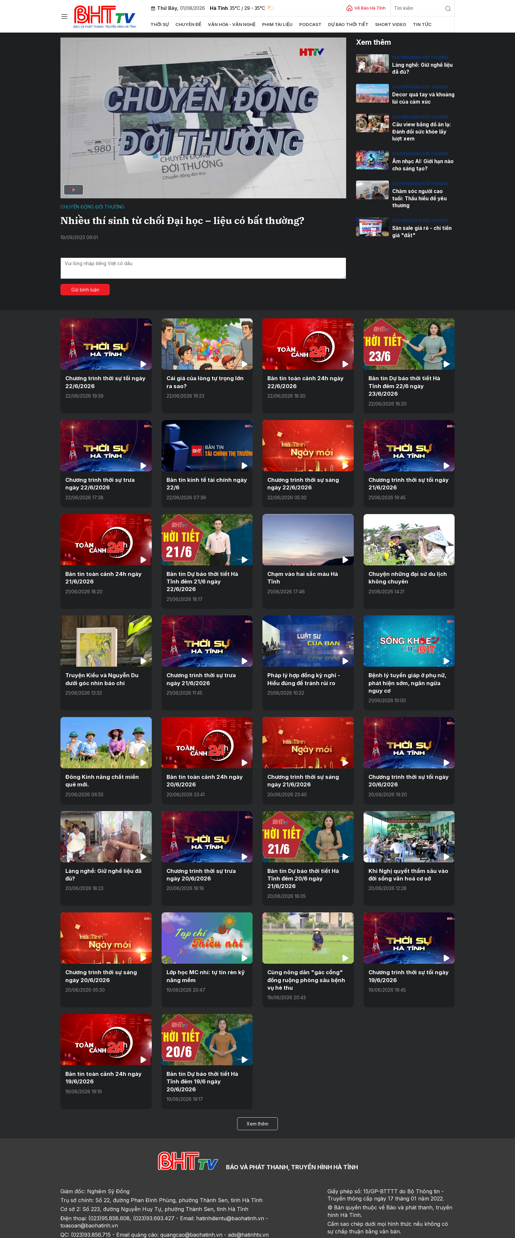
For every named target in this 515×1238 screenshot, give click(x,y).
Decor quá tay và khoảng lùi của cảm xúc (423, 98)
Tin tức (417, 24)
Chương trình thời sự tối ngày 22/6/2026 (103, 382)
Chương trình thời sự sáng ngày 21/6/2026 (301, 770)
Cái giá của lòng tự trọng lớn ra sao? (207, 382)
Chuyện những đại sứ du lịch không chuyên (405, 576)
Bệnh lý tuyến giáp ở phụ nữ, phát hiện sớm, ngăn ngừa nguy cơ (406, 673)
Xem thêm (257, 1095)
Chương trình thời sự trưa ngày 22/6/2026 (105, 483)
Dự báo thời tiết (345, 24)
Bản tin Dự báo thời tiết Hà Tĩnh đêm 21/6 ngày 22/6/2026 (207, 576)
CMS (399, 1230)
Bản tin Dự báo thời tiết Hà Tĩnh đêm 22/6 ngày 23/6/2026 (403, 385)
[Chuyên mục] (64, 16)
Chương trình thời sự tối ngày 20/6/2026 (407, 770)
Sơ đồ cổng (143, 1230)
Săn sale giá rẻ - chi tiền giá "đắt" (421, 223)
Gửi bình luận (85, 289)
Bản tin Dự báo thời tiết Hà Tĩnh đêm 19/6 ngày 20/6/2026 (207, 1058)
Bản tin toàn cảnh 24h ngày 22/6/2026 (303, 382)
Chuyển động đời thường (92, 207)
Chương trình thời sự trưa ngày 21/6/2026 (207, 669)
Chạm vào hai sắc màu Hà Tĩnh (307, 572)
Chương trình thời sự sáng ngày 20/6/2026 (99, 957)
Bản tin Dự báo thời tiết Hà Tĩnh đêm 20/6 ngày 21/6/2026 (307, 863)
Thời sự (159, 24)
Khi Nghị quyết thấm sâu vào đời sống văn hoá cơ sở (406, 863)
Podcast (308, 24)
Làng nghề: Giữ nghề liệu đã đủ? (422, 68)
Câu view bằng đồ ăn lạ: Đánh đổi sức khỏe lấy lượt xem (421, 131)
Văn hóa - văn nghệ (231, 24)
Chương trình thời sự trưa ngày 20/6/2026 (207, 863)
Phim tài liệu (275, 24)
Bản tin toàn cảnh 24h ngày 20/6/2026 (202, 770)
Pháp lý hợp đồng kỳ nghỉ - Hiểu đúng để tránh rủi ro (301, 669)
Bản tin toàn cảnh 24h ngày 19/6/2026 (101, 1058)
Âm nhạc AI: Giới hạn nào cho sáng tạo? (422, 164)
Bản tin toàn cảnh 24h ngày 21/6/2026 (101, 576)
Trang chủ (75, 1230)
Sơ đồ (98, 1230)
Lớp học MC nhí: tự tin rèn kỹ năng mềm (204, 957)
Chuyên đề (188, 24)
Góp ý (117, 1230)
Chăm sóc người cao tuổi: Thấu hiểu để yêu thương (423, 193)
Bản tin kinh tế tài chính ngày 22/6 (204, 483)
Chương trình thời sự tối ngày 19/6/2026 (407, 957)
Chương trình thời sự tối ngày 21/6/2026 (407, 483)
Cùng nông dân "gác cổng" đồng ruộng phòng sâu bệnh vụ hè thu (307, 960)
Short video (386, 24)
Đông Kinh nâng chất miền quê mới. (105, 770)
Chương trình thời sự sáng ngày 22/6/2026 (301, 483)
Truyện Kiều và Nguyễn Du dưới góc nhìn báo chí (100, 669)
